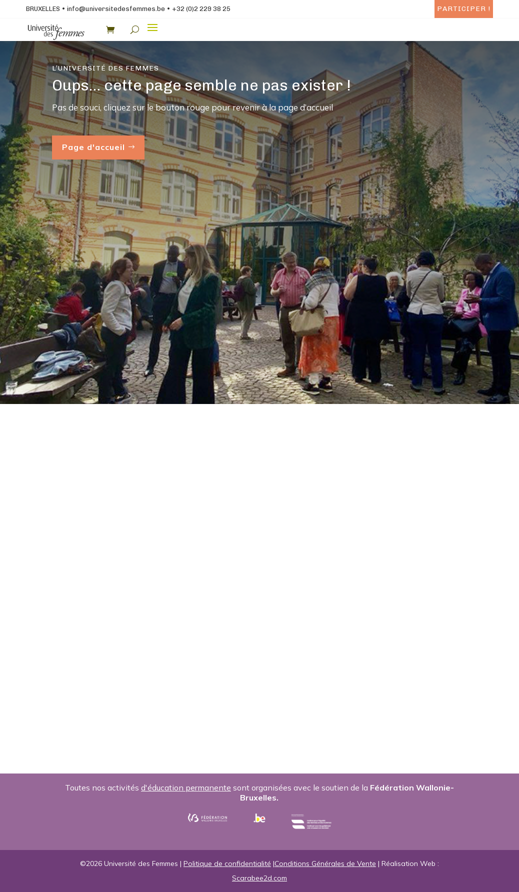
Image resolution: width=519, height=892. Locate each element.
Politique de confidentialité (227, 863)
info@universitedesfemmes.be (116, 8)
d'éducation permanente (186, 787)
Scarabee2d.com (259, 878)
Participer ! (463, 8)
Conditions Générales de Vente (325, 863)
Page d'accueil (93, 147)
